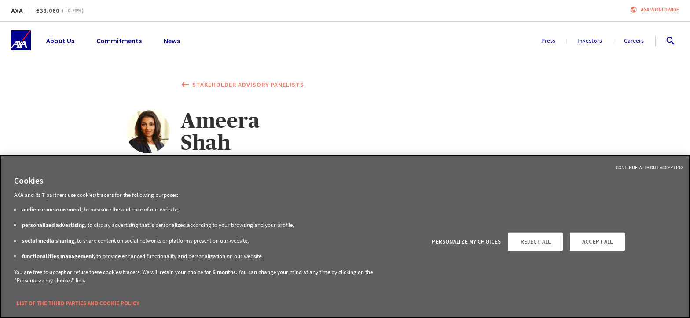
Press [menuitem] (548, 40)
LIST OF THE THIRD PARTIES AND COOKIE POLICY (77, 303)
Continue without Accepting (649, 167)
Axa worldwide (660, 9)
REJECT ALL (536, 241)
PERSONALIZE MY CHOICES (466, 241)
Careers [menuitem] (634, 40)
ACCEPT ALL (597, 241)
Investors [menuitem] (589, 40)
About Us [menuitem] (60, 40)
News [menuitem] (172, 40)
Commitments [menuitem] (119, 40)
